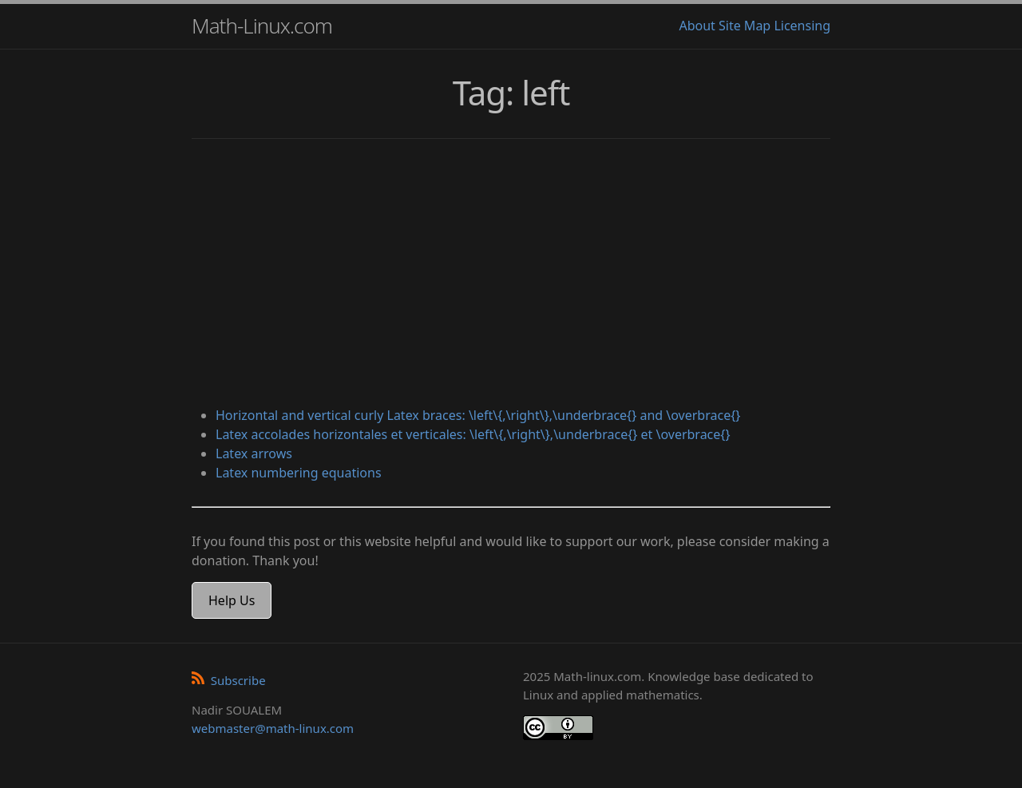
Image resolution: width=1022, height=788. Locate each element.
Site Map (744, 25)
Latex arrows (254, 453)
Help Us (231, 600)
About (697, 25)
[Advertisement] (511, 274)
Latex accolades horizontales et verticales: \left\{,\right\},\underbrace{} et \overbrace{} (473, 434)
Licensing (802, 25)
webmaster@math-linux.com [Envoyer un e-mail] (273, 728)
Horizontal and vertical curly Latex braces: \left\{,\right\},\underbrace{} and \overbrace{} (478, 415)
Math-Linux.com (262, 25)
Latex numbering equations (299, 472)
